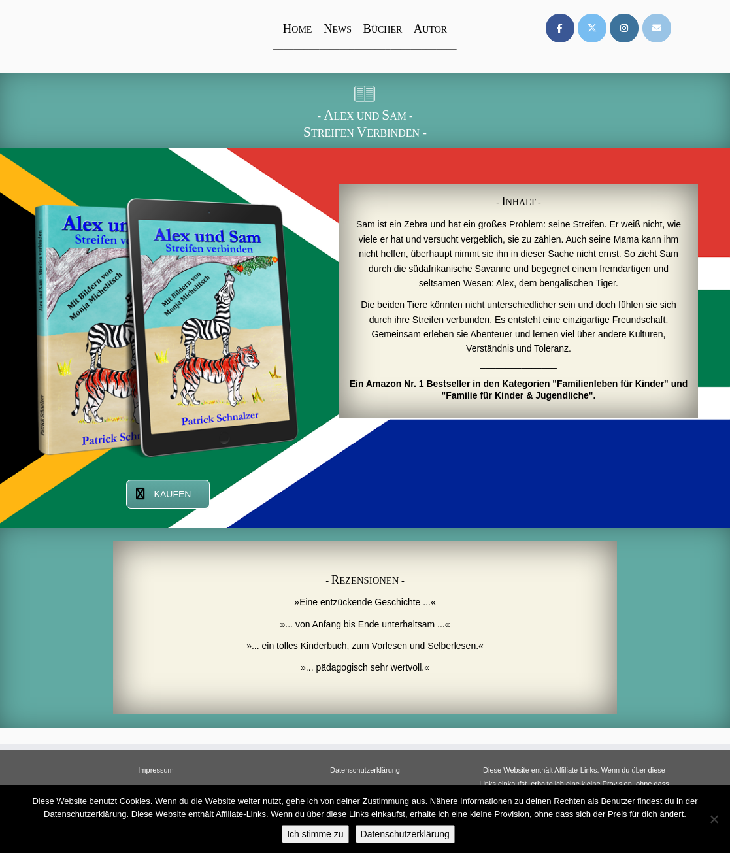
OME (297, 30)
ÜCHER (382, 30)
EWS (338, 30)
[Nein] (713, 819)
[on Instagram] (624, 28)
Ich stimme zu (315, 834)
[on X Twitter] (592, 28)
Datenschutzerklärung (365, 770)
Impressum (155, 770)
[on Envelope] (656, 28)
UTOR (430, 30)
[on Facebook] (560, 28)
